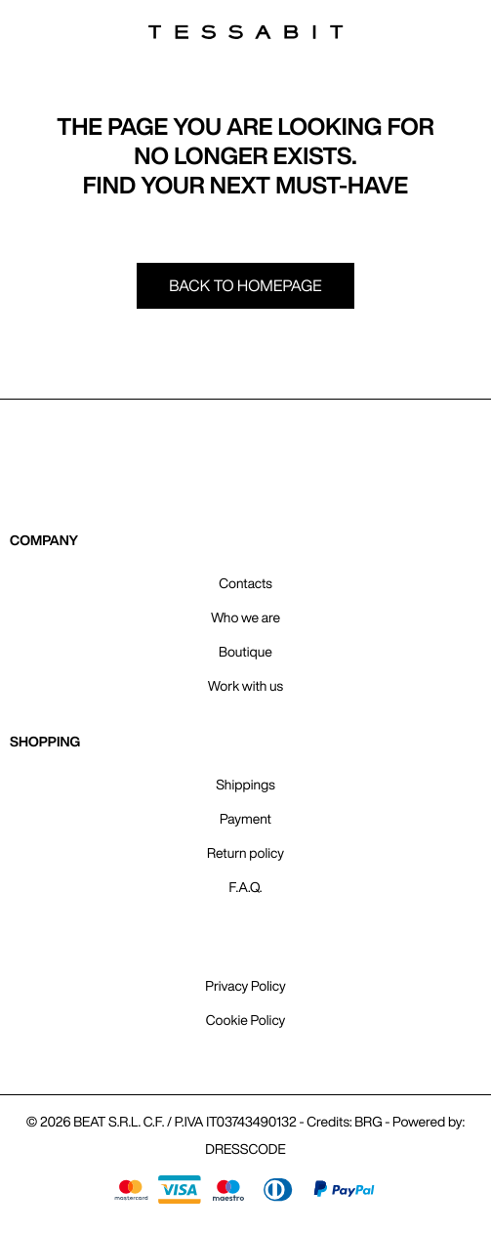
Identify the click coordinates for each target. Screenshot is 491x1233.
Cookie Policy (246, 1020)
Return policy (245, 853)
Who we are (245, 617)
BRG (368, 1121)
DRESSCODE (245, 1149)
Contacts (245, 583)
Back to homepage (245, 285)
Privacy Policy (245, 986)
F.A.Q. (246, 887)
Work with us (245, 686)
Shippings (245, 784)
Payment (245, 819)
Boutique (245, 652)
